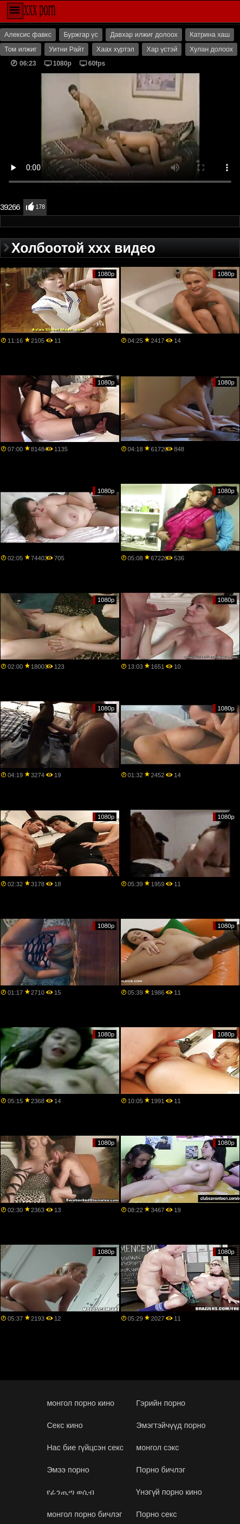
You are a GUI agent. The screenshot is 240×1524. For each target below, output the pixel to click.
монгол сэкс (157, 1447)
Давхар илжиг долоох (144, 35)
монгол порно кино (80, 1403)
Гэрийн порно (160, 1403)
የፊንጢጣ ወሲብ (70, 1492)
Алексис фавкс (27, 35)
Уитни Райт (66, 49)
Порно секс (156, 1514)
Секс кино (64, 1425)
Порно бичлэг (160, 1469)
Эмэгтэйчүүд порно (170, 1425)
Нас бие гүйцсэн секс (85, 1447)
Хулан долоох (211, 49)
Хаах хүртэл (115, 49)
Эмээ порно (68, 1469)
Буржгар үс (80, 35)
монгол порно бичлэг (84, 1514)
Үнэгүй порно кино (169, 1492)
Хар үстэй (161, 49)
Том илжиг (20, 49)
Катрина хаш (210, 35)
